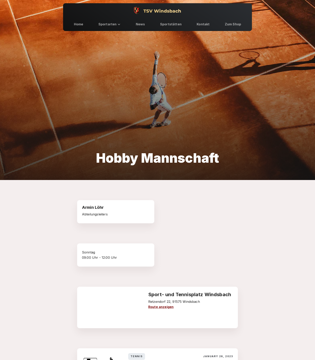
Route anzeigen (161, 307)
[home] (157, 10)
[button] (109, 24)
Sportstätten (171, 24)
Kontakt (203, 24)
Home (78, 24)
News (140, 24)
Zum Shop (233, 24)
